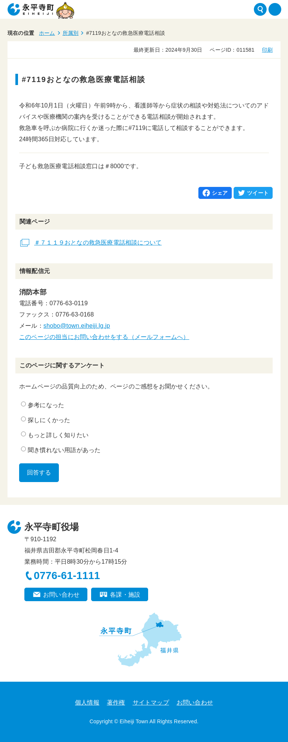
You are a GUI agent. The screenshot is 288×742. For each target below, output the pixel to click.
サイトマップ (151, 702)
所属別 (71, 33)
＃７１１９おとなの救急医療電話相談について (98, 242)
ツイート (257, 193)
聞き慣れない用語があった (60, 449)
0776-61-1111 (67, 575)
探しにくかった (45, 420)
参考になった (42, 405)
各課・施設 (125, 594)
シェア (220, 193)
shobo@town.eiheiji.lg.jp (77, 325)
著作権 (116, 702)
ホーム (47, 33)
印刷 (267, 50)
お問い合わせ (61, 594)
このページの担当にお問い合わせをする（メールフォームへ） (104, 337)
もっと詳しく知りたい (54, 434)
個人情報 (87, 702)
